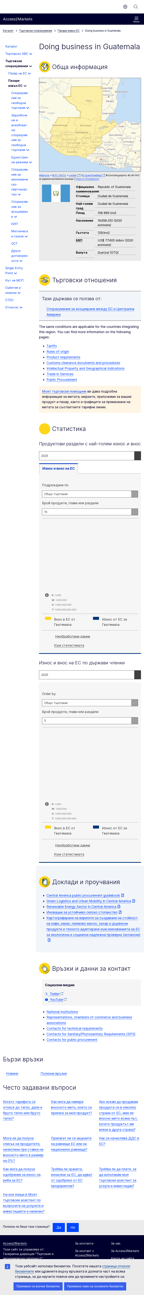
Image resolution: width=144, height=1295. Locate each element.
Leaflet (72, 175)
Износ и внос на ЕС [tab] (58, 468)
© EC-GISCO (59, 175)
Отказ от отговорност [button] (87, 178)
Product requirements (63, 357)
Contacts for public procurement (72, 1040)
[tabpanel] (90, 564)
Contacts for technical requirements (74, 1028)
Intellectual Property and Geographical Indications (85, 368)
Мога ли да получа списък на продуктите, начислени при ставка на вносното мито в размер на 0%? (23, 1149)
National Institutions (62, 1012)
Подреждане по (55, 485)
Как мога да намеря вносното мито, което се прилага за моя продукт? (71, 1107)
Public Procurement (61, 380)
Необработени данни (72, 636)
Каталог (8, 30)
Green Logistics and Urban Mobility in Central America (88, 901)
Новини (12, 1073)
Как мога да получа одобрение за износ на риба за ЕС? (21, 1174)
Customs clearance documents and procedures (83, 363)
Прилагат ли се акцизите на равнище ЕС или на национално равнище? (71, 1143)
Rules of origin (57, 351)
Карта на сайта (122, 1258)
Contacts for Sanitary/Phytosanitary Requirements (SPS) (91, 1034)
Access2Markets (15, 1243)
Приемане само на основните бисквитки (95, 1286)
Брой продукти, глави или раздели (70, 503)
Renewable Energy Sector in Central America (81, 907)
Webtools (44, 175)
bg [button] (125, 6)
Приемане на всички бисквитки (38, 1286)
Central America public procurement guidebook (83, 895)
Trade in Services (59, 374)
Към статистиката (69, 645)
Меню (137, 19)
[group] (90, 125)
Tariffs (51, 346)
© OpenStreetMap (92, 175)
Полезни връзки (53, 1073)
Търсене (136, 6)
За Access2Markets (125, 1251)
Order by (49, 694)
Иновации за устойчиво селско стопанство (82, 912)
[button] (84, 123)
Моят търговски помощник (64, 391)
